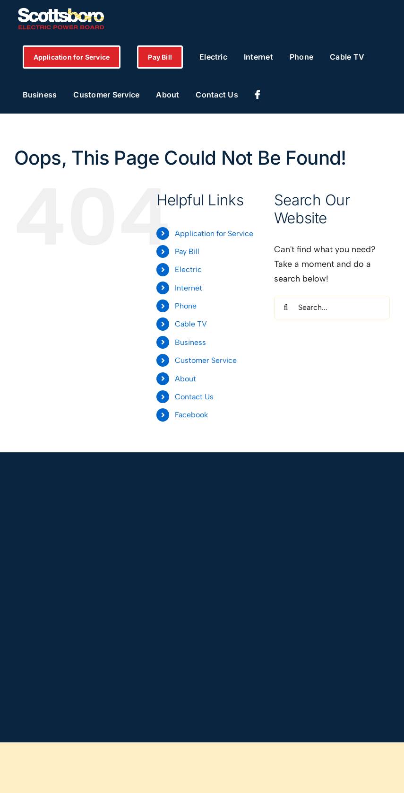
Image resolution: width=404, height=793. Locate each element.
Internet (188, 287)
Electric (188, 269)
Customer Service (206, 360)
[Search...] (332, 307)
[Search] (286, 307)
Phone (186, 305)
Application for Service (214, 233)
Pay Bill (187, 251)
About (185, 378)
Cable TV (191, 323)
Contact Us (194, 396)
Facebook (191, 414)
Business (190, 342)
